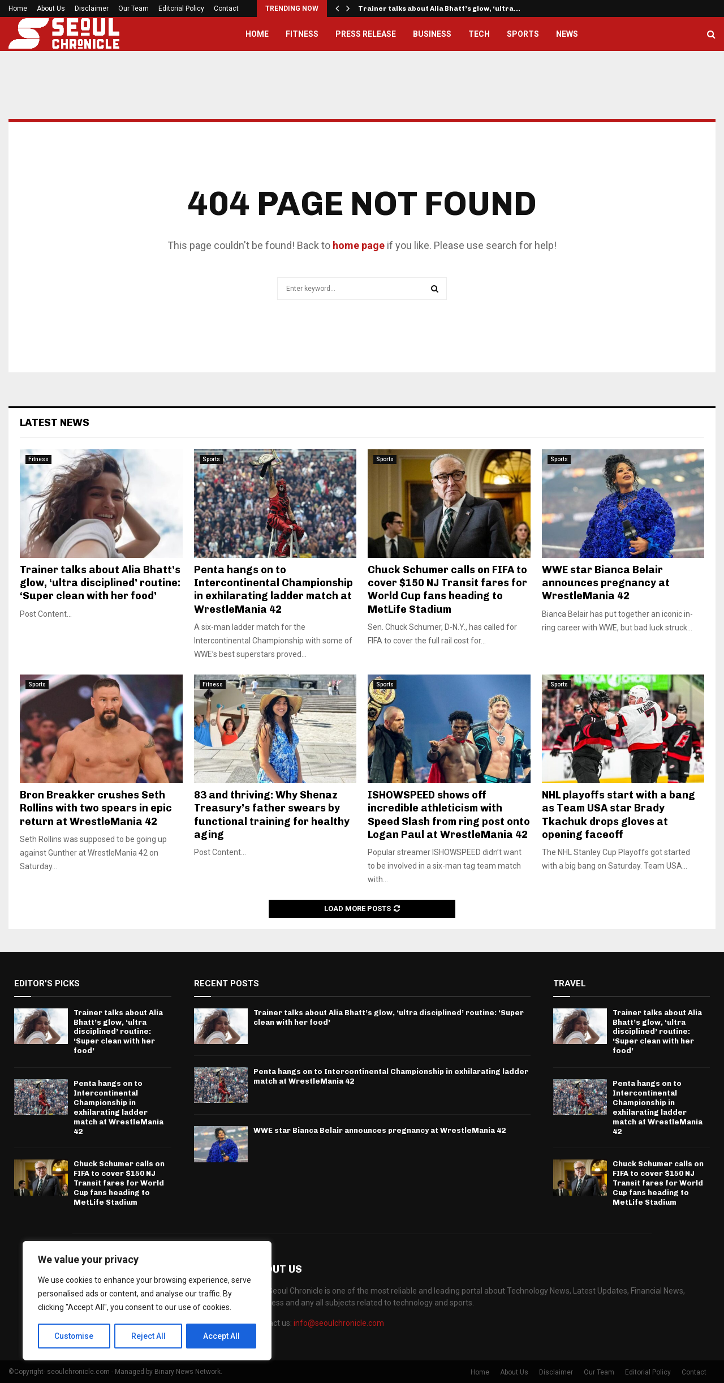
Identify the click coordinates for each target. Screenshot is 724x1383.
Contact (226, 8)
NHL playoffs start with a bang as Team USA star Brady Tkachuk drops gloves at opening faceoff (618, 815)
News (567, 33)
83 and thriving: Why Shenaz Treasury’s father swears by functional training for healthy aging (272, 815)
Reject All (149, 1336)
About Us (51, 8)
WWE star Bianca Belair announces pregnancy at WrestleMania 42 (606, 583)
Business (432, 33)
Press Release (365, 33)
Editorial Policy (181, 8)
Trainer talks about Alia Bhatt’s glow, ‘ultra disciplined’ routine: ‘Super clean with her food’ (100, 583)
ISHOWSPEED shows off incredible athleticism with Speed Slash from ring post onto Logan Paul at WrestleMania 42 (449, 815)
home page (359, 245)
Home (17, 8)
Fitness (302, 33)
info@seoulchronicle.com (339, 1323)
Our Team (133, 8)
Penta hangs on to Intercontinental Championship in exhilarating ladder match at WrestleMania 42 (273, 590)
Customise (74, 1336)
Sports (523, 33)
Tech (479, 33)
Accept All (221, 1336)
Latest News (54, 422)
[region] (147, 1301)
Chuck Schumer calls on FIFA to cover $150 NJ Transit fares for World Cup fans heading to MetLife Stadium (447, 590)
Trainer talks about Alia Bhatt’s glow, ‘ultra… (439, 8)
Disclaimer (92, 8)
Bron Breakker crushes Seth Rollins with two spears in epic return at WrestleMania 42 (96, 808)
